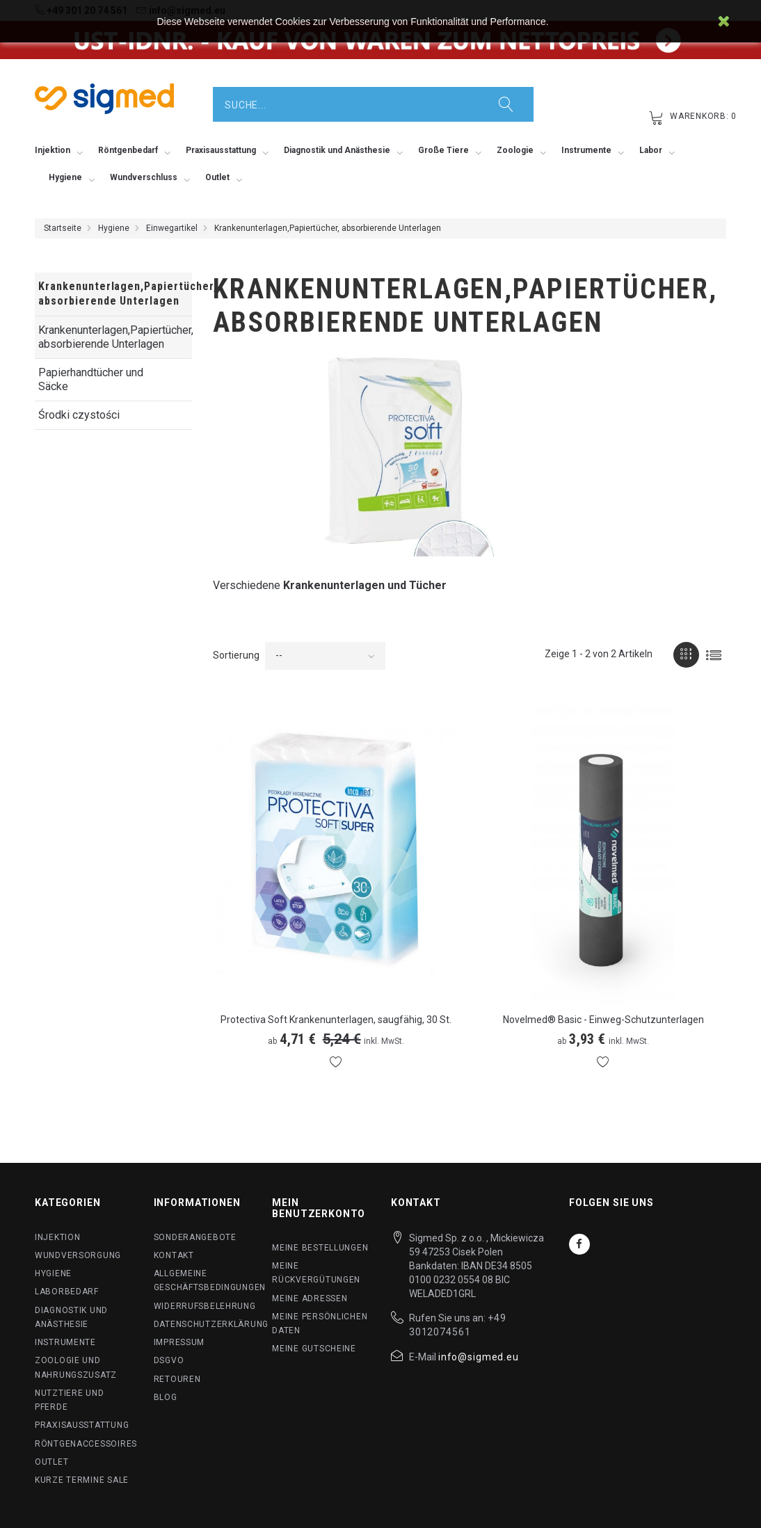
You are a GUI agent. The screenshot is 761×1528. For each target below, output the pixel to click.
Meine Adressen (309, 1298)
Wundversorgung (78, 1255)
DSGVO (169, 1360)
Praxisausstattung (82, 1425)
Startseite (62, 228)
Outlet (51, 1462)
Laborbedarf (67, 1291)
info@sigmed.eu (478, 1356)
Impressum (179, 1342)
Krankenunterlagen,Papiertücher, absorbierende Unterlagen (115, 337)
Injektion (57, 1237)
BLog (165, 1397)
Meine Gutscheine (314, 1348)
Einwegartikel (172, 228)
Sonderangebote (195, 1237)
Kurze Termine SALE (82, 1480)
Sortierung (236, 655)
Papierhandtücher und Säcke (90, 379)
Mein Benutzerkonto (318, 1208)
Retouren (177, 1379)
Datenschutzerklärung (211, 1324)
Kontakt (174, 1255)
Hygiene (113, 228)
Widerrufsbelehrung (205, 1306)
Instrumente (65, 1342)
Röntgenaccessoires (86, 1444)
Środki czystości (79, 414)
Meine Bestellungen (320, 1248)
